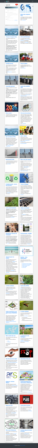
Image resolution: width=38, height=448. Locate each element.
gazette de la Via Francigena (24, 341)
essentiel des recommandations (26, 264)
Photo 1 (21, 170)
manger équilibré (24, 266)
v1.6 (13, 445)
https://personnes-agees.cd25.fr (12, 362)
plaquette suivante (14, 385)
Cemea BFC (23, 209)
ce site (8, 243)
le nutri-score (24, 267)
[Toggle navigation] (32, 1)
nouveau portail (26, 433)
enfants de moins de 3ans (26, 265)
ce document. (24, 123)
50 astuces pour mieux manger (26, 263)
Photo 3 (27, 170)
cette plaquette (29, 392)
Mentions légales (22, 445)
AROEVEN (13, 261)
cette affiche (9, 192)
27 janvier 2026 (26, 39)
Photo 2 (24, 170)
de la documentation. (23, 143)
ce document (15, 20)
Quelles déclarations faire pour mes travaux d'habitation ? (11, 321)
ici (20, 94)
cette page (26, 42)
